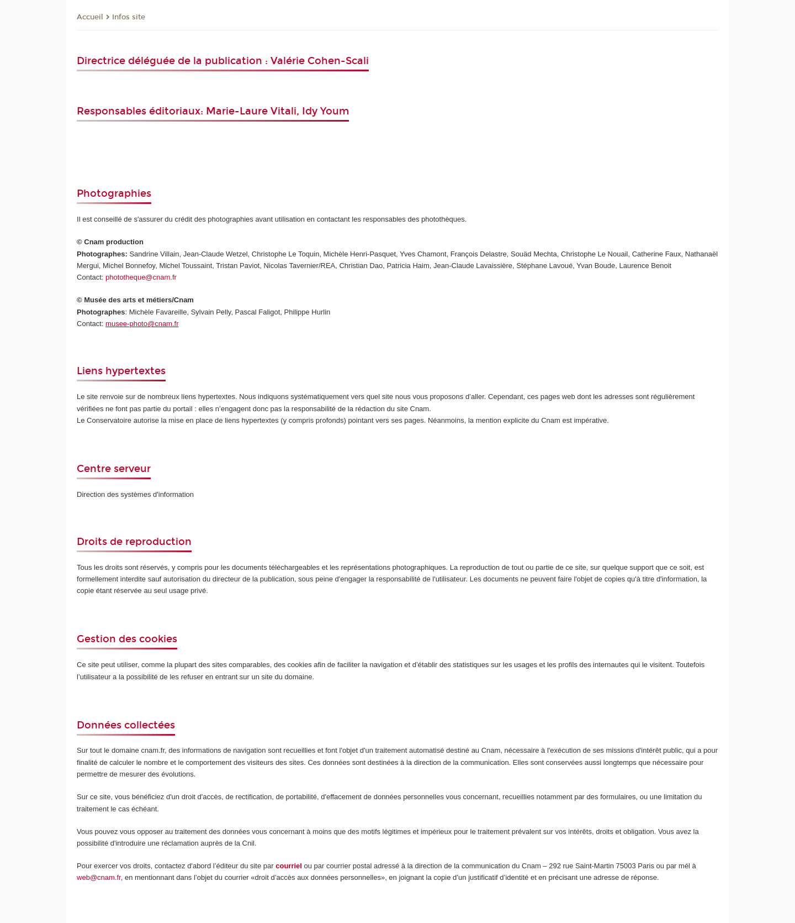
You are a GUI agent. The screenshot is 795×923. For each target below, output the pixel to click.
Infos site (128, 17)
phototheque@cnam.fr (141, 277)
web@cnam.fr (99, 877)
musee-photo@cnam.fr (141, 323)
